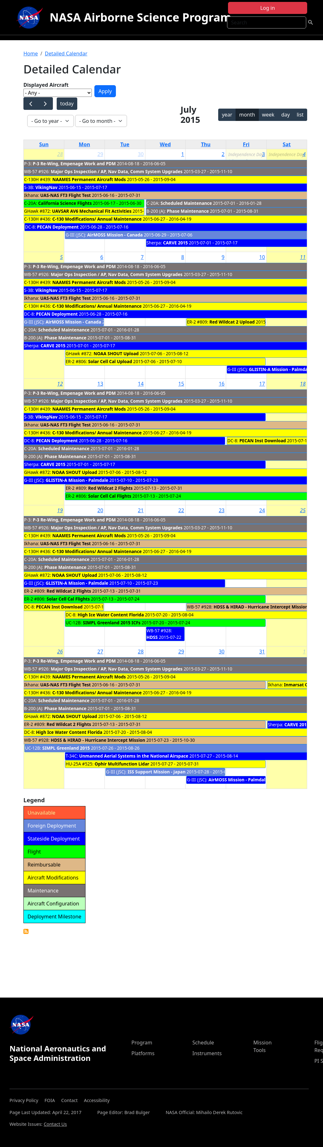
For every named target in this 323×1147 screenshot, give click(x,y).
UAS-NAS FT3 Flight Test (65, 195)
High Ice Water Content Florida (111, 615)
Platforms (143, 1053)
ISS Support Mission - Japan (157, 772)
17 (262, 383)
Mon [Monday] (84, 144)
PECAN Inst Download (262, 441)
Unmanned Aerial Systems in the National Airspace (133, 756)
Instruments (207, 1053)
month (247, 114)
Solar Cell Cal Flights (109, 496)
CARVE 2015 (175, 243)
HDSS (152, 637)
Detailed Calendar (66, 53)
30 (140, 154)
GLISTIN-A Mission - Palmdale (280, 369)
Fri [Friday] (246, 144)
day (285, 114)
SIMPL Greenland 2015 (66, 748)
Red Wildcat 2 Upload (232, 322)
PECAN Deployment (58, 227)
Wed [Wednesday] (165, 144)
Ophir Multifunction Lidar (122, 764)
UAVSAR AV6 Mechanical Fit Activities (91, 211)
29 (100, 154)
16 (222, 383)
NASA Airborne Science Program (140, 17)
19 (60, 510)
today (66, 103)
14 (140, 383)
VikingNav (46, 187)
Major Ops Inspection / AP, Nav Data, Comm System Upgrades (117, 171)
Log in (267, 7)
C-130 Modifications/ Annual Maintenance (97, 219)
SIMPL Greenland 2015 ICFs (112, 623)
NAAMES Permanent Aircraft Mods (89, 179)
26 (60, 651)
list (300, 114)
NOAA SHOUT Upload (116, 353)
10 (262, 257)
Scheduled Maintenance (186, 203)
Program (141, 1042)
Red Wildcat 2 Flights (110, 488)
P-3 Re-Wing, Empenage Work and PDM (74, 164)
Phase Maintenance (188, 211)
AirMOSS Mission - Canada (115, 235)
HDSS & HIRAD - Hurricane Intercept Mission (261, 607)
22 (181, 510)
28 (60, 154)
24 (262, 510)
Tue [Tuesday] (124, 144)
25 (303, 510)
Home (30, 53)
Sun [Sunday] (44, 144)
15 (181, 383)
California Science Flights (65, 203)
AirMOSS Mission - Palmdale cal (241, 780)
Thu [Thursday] (206, 144)
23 (222, 510)
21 (140, 510)
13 (100, 383)
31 (262, 651)
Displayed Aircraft (45, 84)
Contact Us (55, 1124)
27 (100, 651)
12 (60, 383)
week (268, 114)
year (227, 114)
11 (303, 257)
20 (100, 510)
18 (303, 383)
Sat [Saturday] (287, 144)
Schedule (203, 1042)
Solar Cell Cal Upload (110, 361)
